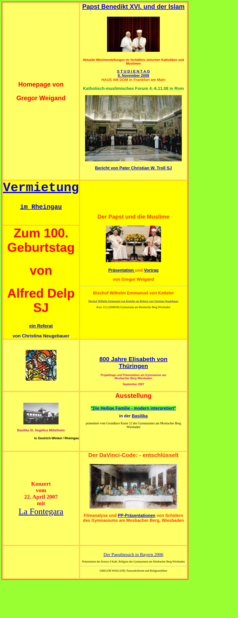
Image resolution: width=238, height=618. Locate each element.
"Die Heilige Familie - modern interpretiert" (133, 408)
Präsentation (121, 270)
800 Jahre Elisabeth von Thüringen (133, 362)
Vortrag (151, 270)
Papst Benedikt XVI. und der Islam (133, 6)
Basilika (140, 415)
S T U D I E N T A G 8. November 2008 (133, 73)
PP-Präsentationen (136, 515)
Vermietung (41, 188)
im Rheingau (41, 207)
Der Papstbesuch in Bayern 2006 (133, 554)
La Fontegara (41, 511)
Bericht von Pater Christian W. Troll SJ (133, 168)
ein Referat (41, 325)
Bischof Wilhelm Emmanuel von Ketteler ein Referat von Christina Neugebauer (133, 301)
